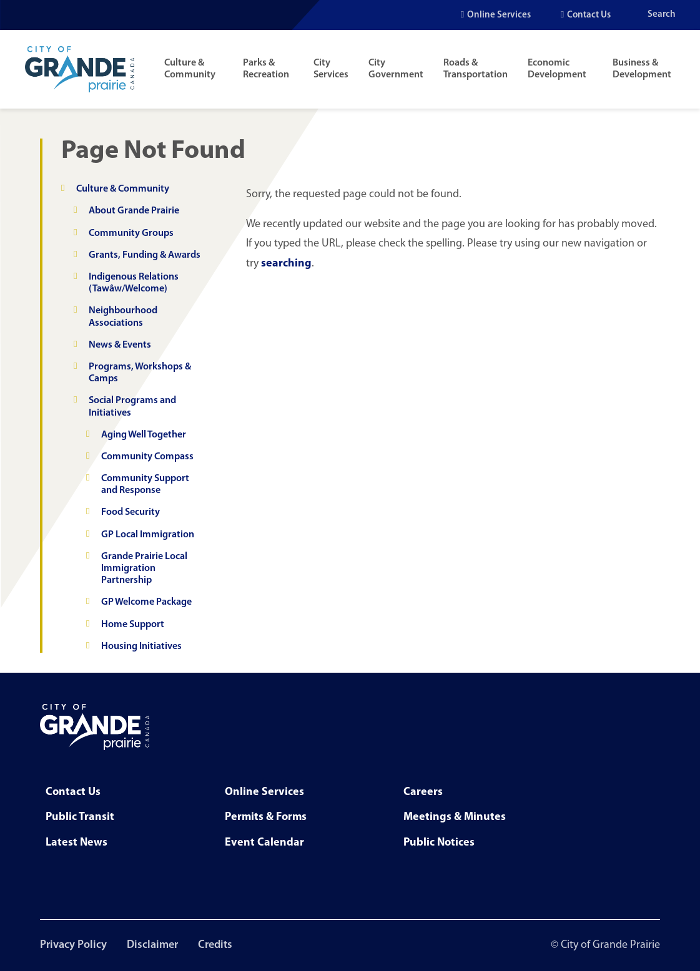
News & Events (120, 345)
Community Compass (147, 457)
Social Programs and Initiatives (132, 406)
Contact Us (589, 15)
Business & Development (642, 69)
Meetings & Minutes (454, 817)
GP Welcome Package (146, 602)
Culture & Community (189, 69)
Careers (423, 792)
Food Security (130, 512)
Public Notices (439, 843)
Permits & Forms (266, 817)
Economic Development (557, 69)
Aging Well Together (143, 435)
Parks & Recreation (266, 69)
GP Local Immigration (147, 535)
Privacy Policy (73, 945)
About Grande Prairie (134, 211)
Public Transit (80, 817)
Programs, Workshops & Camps (140, 373)
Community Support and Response (145, 484)
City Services (330, 69)
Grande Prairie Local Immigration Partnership (144, 568)
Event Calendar (264, 843)
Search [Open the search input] (662, 14)
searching (286, 264)
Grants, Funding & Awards (144, 255)
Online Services (499, 15)
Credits (215, 945)
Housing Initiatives (141, 646)
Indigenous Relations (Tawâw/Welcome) (134, 283)
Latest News (76, 843)
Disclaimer (152, 945)
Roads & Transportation (475, 69)
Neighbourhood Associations (123, 317)
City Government (395, 69)
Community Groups (131, 233)
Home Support (132, 625)
